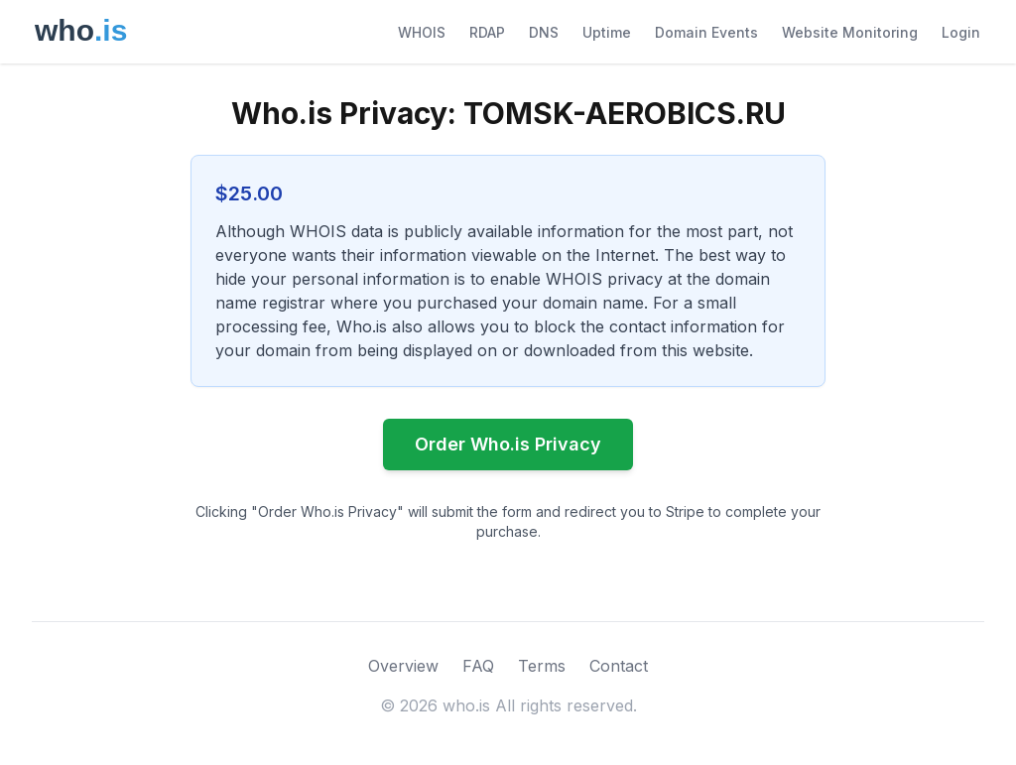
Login (961, 32)
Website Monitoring (850, 32)
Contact (618, 666)
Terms (542, 666)
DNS (544, 32)
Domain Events (706, 32)
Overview (403, 666)
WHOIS (421, 32)
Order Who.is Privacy (508, 444)
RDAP (487, 32)
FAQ (478, 666)
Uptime (606, 32)
